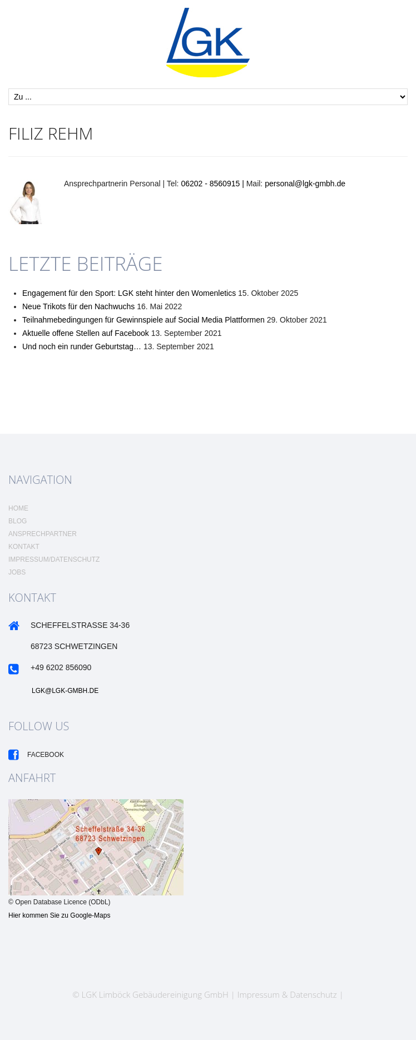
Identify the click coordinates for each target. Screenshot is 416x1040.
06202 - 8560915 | (213, 183)
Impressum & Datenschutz (287, 994)
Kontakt (23, 547)
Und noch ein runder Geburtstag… (81, 346)
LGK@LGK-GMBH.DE (65, 691)
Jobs (17, 572)
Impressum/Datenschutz (54, 559)
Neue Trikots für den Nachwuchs (78, 306)
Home (18, 508)
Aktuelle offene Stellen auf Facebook (85, 333)
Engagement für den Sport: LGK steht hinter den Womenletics (129, 293)
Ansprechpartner (42, 534)
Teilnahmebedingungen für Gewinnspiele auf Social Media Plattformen (143, 319)
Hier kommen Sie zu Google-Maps (59, 915)
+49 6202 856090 (61, 667)
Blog (17, 521)
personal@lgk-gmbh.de (305, 183)
